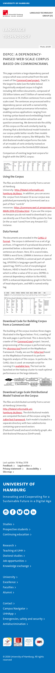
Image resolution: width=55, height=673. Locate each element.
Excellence (9, 582)
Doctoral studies (13, 556)
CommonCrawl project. (28, 80)
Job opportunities (13, 561)
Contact (7, 603)
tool (39, 352)
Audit (16, 639)
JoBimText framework (14, 419)
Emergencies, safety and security (23, 619)
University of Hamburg (16, 3)
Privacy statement (12, 468)
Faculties (8, 587)
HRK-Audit (27, 640)
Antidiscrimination (14, 624)
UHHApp (8, 613)
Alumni (7, 592)
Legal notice (24, 465)
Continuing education (16, 534)
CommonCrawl (25, 341)
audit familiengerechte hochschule (7, 641)
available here (22, 366)
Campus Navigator (14, 608)
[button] (43, 3)
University (9, 577)
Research (8, 545)
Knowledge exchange (16, 566)
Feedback (7, 465)
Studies (7, 524)
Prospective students (15, 529)
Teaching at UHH (13, 550)
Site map (7, 471)
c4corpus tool (14, 348)
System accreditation (39, 640)
